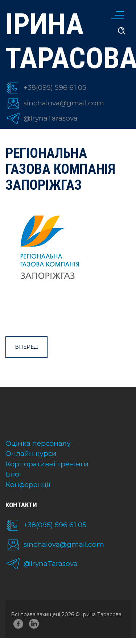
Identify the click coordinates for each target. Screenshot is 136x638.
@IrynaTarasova (51, 118)
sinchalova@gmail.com (64, 103)
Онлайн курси (31, 453)
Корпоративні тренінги (46, 464)
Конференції (28, 484)
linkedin (35, 625)
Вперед (26, 347)
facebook (18, 625)
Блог (13, 474)
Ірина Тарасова (68, 41)
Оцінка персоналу (38, 443)
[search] (121, 31)
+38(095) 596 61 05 (55, 87)
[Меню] (116, 14)
